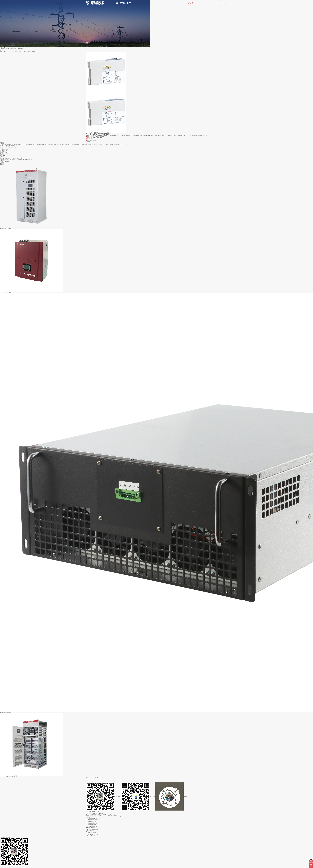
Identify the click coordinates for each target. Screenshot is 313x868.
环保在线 (110, 817)
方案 (182, 3)
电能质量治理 (4, 152)
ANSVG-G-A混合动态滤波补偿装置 (8, 777)
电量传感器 (7, 51)
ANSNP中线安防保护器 (5, 293)
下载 (207, 3)
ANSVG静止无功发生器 (5, 713)
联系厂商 (88, 141)
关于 (174, 3)
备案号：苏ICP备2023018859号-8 (94, 817)
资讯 (199, 3)
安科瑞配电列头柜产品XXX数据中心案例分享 (12, 158)
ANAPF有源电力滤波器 (5, 230)
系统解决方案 (4, 150)
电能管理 (3, 154)
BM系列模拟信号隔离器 (17, 51)
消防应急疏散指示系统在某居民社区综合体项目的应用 (14, 159)
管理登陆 (115, 817)
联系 (215, 3)
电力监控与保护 (5, 153)
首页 (166, 3)
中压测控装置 (4, 151)
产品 (191, 3)
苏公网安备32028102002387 (92, 818)
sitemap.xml (120, 817)
